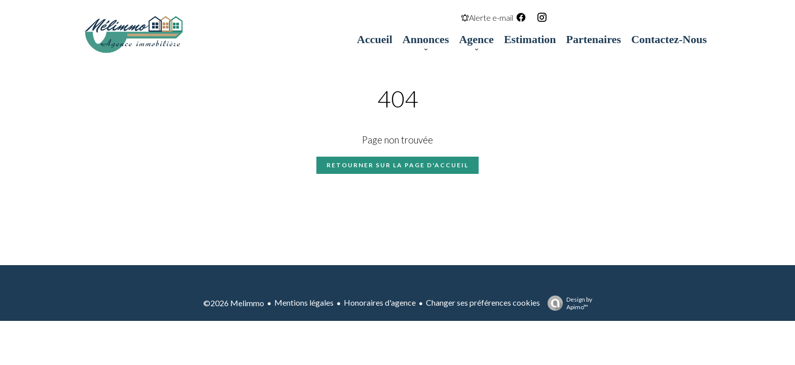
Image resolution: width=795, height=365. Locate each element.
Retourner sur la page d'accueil (397, 165)
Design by (567, 303)
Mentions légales (304, 302)
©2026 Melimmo (233, 303)
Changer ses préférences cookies (483, 302)
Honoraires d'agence (380, 302)
